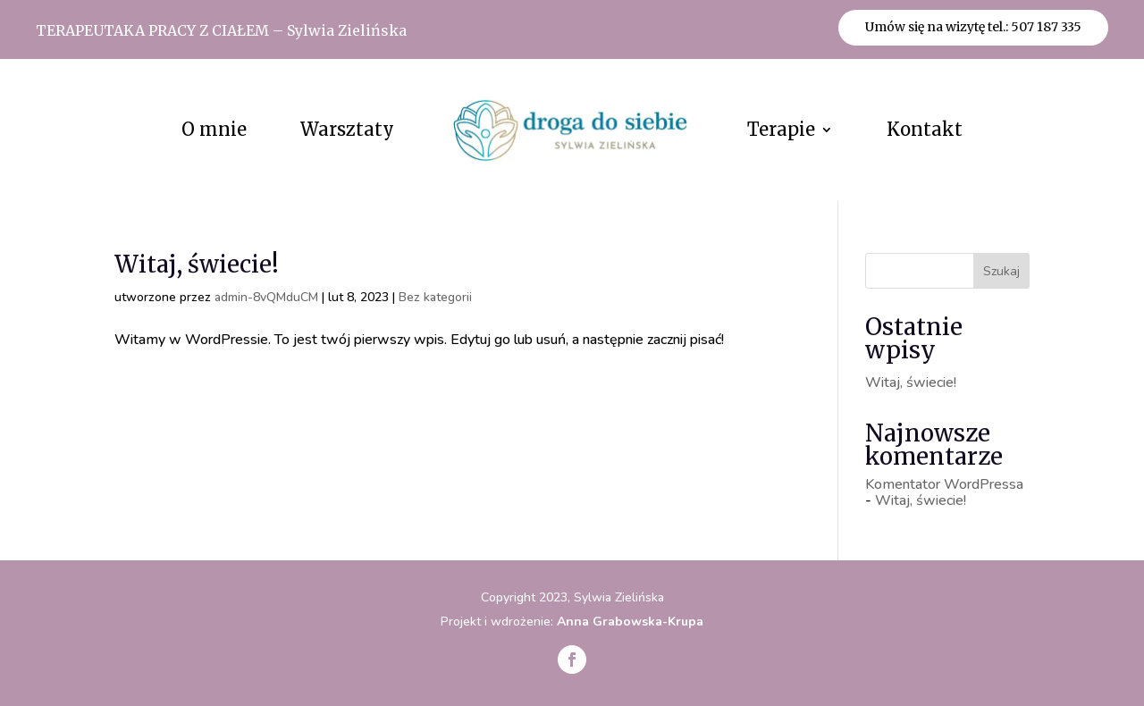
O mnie (214, 129)
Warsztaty (347, 129)
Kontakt (925, 129)
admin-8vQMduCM (266, 297)
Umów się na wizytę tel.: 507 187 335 (973, 27)
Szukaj (1001, 271)
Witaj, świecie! (196, 264)
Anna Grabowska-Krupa (630, 621)
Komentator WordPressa (944, 484)
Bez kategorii (435, 297)
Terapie (781, 129)
